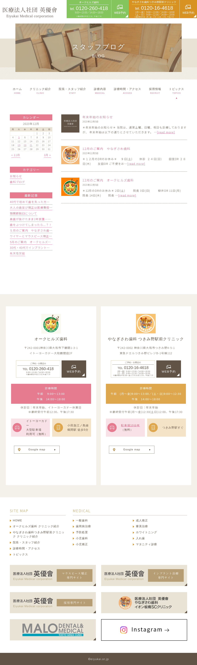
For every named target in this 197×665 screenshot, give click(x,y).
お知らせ (16, 176)
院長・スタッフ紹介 (26, 542)
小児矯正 (82, 544)
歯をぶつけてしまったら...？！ (31, 225)
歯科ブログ (17, 182)
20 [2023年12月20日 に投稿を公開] (25, 145)
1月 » (47, 155)
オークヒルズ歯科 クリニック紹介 (36, 526)
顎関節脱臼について (23, 213)
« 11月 (15, 155)
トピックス (20, 554)
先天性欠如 (17, 253)
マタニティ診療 (146, 544)
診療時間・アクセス (26, 548)
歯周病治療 (83, 526)
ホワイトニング (146, 532)
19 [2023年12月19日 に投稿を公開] (19, 145)
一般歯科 (82, 520)
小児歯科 (82, 538)
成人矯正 (142, 520)
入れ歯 (140, 538)
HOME (17, 520)
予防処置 (82, 532)
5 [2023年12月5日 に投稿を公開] (19, 137)
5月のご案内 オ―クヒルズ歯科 (32, 242)
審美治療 (142, 526)
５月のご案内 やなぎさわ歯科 (31, 230)
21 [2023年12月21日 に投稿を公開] (31, 145)
